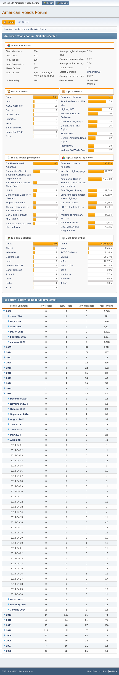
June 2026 (16, 316)
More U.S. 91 (13, 219)
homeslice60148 (14, 132)
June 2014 (16, 429)
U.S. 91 (10, 190)
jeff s (8, 123)
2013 (9, 615)
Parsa (9, 97)
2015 (9, 388)
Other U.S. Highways (72, 121)
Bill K (8, 136)
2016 (9, 383)
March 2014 (16, 599)
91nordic (10, 274)
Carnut (9, 110)
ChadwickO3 (94, 72)
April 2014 (16, 440)
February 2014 (18, 604)
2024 (9, 352)
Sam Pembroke (14, 127)
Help (89, 671)
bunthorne (66, 274)
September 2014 (19, 414)
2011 (9, 625)
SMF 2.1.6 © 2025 (9, 671)
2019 (9, 367)
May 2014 (15, 434)
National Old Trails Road (73, 150)
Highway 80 (67, 145)
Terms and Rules (100, 671)
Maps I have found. (16, 202)
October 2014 (17, 409)
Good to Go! (12, 114)
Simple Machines (25, 671)
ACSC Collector (14, 105)
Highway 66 (67, 133)
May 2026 (15, 321)
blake (9, 278)
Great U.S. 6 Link (70, 222)
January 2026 (17, 342)
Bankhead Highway (71, 97)
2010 (9, 630)
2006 (9, 651)
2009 (9, 635)
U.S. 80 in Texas (69, 202)
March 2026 (16, 331)
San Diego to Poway (16, 215)
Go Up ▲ (113, 671)
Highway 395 (67, 109)
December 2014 (19, 398)
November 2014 (19, 404)
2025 (9, 347)
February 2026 (18, 337)
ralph (8, 101)
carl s (9, 283)
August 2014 (17, 419)
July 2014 (15, 424)
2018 (9, 373)
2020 (9, 362)
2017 (9, 378)
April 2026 (16, 326)
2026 (9, 311)
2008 (9, 640)
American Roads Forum (24, 12)
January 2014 (17, 609)
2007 (9, 645)
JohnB (64, 283)
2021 (9, 357)
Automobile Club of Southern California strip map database (18, 175)
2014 (9, 393)
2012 (9, 620)
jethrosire (11, 119)
